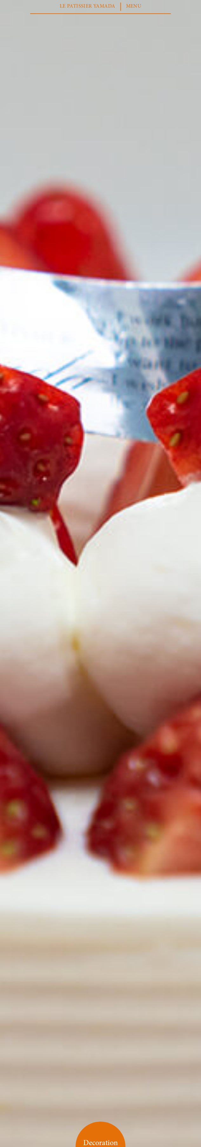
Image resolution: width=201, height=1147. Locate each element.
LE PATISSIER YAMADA (87, 6)
